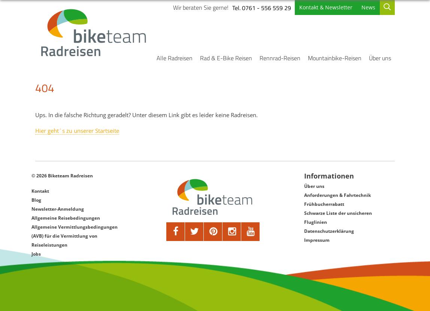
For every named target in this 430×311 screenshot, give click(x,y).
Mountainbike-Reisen (334, 58)
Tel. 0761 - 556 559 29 (261, 7)
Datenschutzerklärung (329, 231)
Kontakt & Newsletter (325, 7)
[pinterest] (213, 231)
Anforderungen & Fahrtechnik (337, 195)
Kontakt (40, 191)
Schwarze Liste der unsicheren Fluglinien (338, 217)
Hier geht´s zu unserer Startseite (77, 130)
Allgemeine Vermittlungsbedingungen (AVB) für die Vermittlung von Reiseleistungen (74, 236)
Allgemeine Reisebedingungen (65, 218)
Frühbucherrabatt (324, 204)
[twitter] (194, 231)
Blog (36, 200)
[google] (231, 231)
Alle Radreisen (175, 58)
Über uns (380, 58)
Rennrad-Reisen (280, 58)
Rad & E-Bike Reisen (226, 58)
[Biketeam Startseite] (95, 32)
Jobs (36, 254)
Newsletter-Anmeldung (57, 209)
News (368, 7)
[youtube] (250, 231)
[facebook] (175, 231)
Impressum (317, 240)
